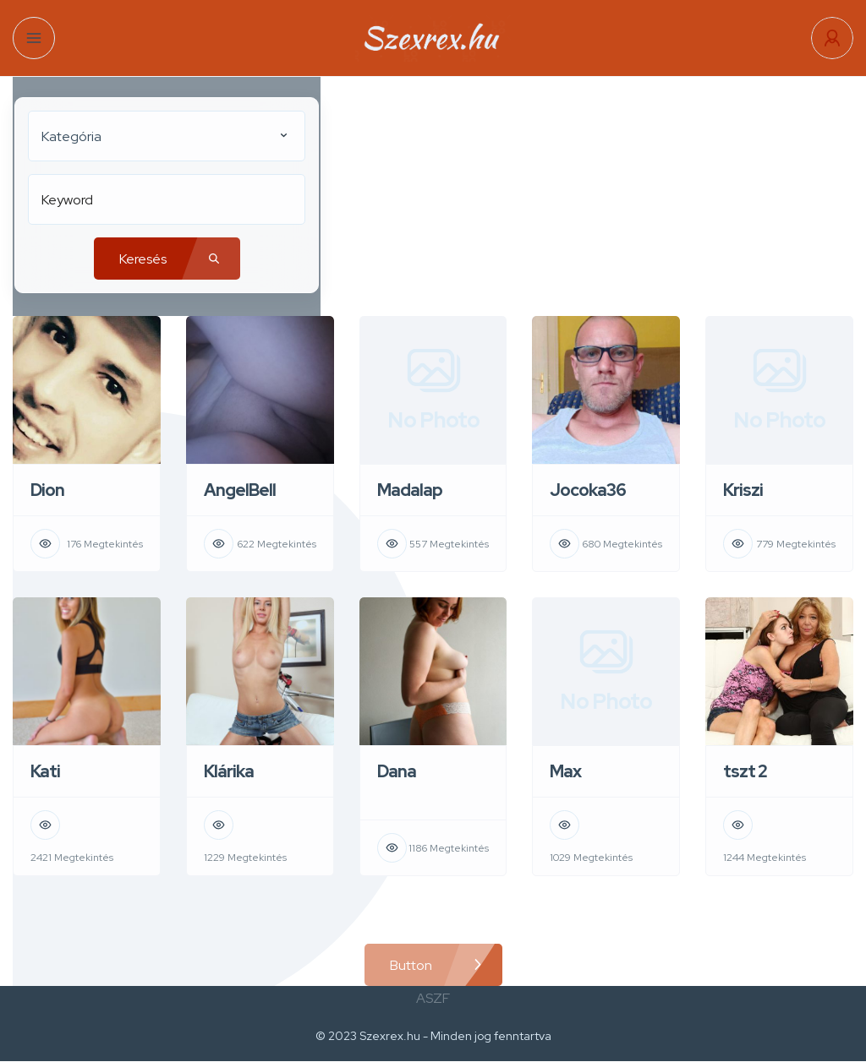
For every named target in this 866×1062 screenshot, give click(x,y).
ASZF (433, 998)
